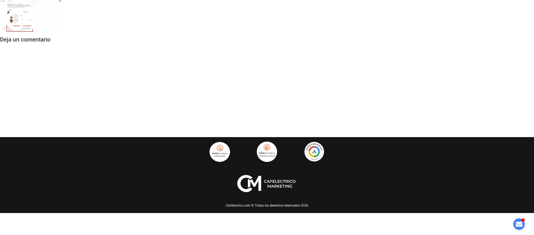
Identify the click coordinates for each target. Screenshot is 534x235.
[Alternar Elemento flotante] (519, 224)
